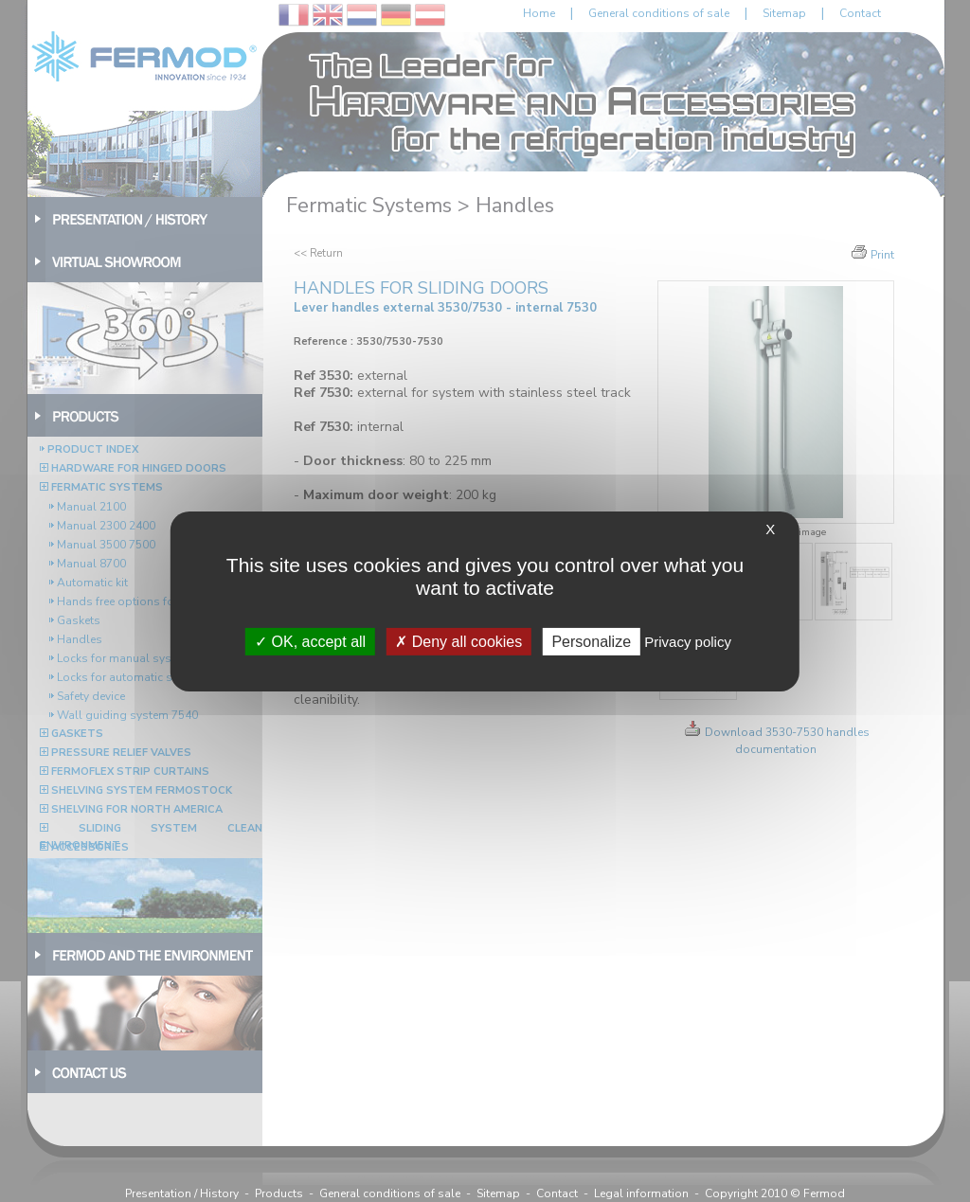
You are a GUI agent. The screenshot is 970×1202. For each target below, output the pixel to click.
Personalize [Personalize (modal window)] (591, 641)
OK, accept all (310, 641)
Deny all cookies (458, 641)
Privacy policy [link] (687, 641)
